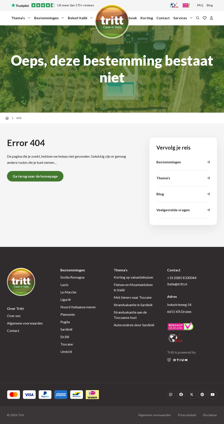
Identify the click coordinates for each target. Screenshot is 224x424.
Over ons (14, 316)
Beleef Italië (80, 19)
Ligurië (65, 299)
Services (183, 19)
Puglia (65, 322)
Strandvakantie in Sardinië (133, 305)
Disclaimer (210, 415)
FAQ (200, 5)
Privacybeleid (187, 415)
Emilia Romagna (72, 277)
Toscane (66, 344)
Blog (210, 5)
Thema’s (21, 19)
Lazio (64, 285)
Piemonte (67, 314)
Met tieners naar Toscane (133, 297)
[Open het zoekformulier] (197, 18)
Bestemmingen (49, 19)
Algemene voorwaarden (25, 323)
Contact (163, 18)
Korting (146, 18)
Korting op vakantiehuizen (133, 277)
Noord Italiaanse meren (78, 307)
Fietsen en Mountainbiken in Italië (133, 287)
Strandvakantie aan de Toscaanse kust (130, 314)
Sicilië (64, 337)
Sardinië (66, 329)
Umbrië (66, 351)
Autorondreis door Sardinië (134, 325)
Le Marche (68, 292)
